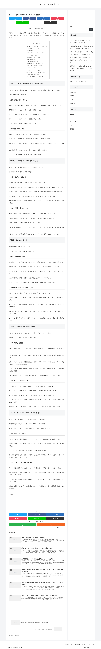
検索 (71, 26)
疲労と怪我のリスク (33, 47)
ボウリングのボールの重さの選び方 (35, 49)
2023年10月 (73, 103)
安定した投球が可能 (33, 58)
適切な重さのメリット (31, 56)
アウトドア (73, 121)
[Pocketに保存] (41, 18)
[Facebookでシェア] (22, 18)
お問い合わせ (83, 644)
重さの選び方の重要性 (33, 72)
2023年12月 (73, 96)
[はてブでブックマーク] (31, 18)
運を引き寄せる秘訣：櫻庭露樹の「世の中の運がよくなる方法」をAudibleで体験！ (81, 60)
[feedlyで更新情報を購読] (22, 522)
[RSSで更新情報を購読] (51, 522)
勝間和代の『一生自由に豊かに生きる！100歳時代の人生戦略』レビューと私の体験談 (81, 68)
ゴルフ (72, 125)
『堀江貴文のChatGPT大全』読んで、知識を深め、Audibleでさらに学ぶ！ (81, 47)
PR (71, 118)
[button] (59, 18)
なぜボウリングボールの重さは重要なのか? (37, 42)
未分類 (11, 492)
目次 (34, 39)
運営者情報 (76, 644)
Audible (72, 114)
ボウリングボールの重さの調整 (34, 63)
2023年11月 (73, 99)
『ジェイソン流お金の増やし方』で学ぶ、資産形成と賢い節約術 (80, 41)
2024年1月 (73, 92)
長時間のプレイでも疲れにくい (35, 61)
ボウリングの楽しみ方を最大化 (35, 74)
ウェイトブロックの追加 (34, 67)
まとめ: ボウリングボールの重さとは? (35, 70)
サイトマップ (90, 644)
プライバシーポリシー (67, 644)
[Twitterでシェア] (13, 18)
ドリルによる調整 (32, 65)
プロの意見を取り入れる (34, 54)
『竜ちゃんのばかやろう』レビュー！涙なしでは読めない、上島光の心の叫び (81, 53)
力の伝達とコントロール (34, 45)
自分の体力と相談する (33, 51)
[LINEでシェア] (50, 18)
